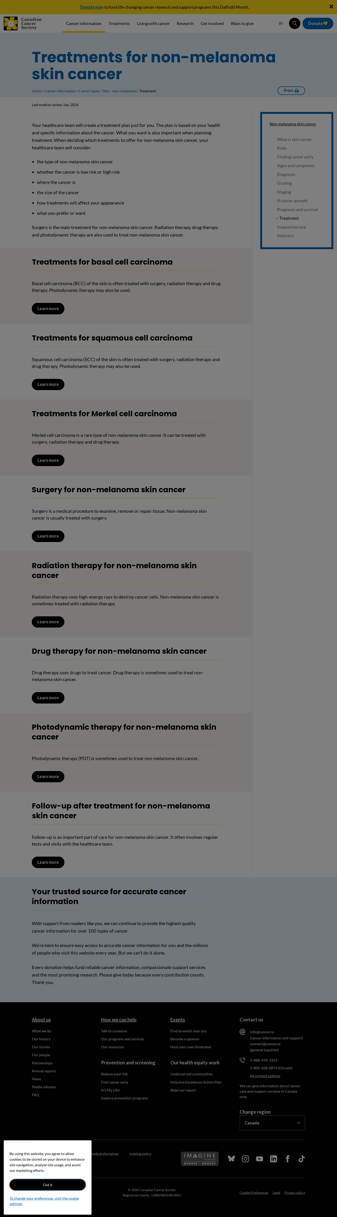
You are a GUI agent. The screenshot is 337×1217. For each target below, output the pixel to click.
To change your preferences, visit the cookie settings (44, 1201)
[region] (48, 1177)
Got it (47, 1184)
